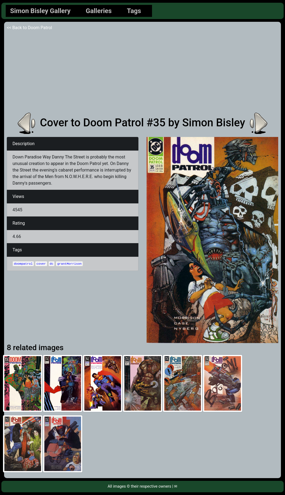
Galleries (98, 11)
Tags (134, 11)
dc (52, 263)
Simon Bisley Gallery (40, 11)
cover (41, 263)
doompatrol (23, 263)
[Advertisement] (142, 72)
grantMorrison (69, 263)
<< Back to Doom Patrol (29, 27)
